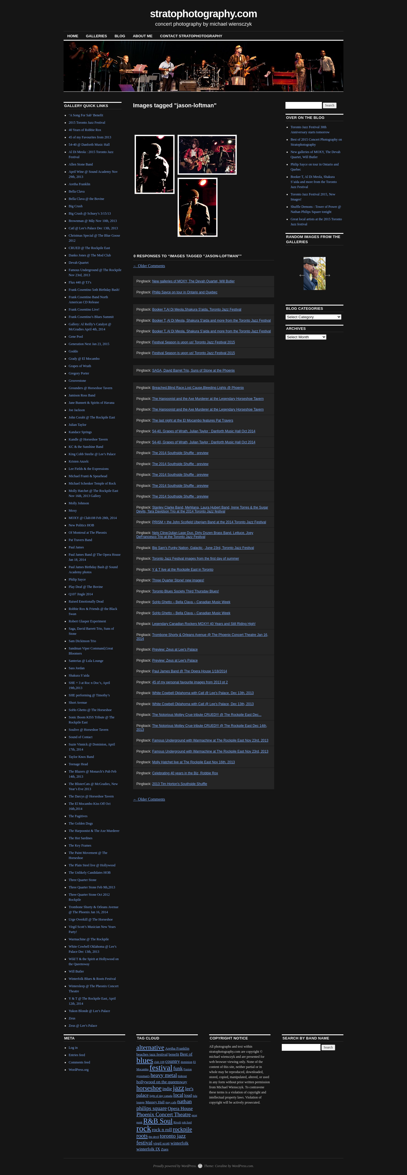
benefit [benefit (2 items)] (173, 1054)
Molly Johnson (79, 503)
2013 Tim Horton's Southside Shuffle (179, 784)
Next (326, 273)
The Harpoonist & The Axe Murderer (94, 831)
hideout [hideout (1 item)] (182, 1076)
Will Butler (76, 971)
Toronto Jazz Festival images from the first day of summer (195, 559)
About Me (142, 36)
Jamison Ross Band (82, 395)
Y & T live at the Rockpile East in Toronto (182, 570)
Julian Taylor (77, 425)
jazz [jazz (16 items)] (178, 1088)
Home (72, 36)
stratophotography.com (203, 13)
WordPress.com (242, 1166)
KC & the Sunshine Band (86, 447)
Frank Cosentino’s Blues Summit (91, 317)
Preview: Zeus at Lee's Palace (175, 649)
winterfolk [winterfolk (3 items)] (179, 1143)
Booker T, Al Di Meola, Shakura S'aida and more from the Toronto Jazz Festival (211, 320)
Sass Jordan (77, 668)
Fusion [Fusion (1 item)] (187, 1069)
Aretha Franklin (79, 184)
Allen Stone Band (81, 164)
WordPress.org (78, 1070)
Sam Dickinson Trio (82, 641)
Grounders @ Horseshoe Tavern (90, 388)
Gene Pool (76, 337)
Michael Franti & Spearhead (88, 476)
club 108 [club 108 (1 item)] (159, 1061)
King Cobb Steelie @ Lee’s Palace (92, 454)
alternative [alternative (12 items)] (150, 1047)
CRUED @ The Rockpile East (89, 248)
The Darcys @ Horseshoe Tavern (91, 796)
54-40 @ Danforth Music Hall (89, 145)
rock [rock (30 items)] (143, 1128)
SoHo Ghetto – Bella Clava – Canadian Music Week (191, 602)
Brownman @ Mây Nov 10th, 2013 (93, 221)
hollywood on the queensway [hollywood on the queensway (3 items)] (161, 1081)
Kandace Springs (80, 432)
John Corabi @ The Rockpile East (92, 417)
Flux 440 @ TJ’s (80, 282)
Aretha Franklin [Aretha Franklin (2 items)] (177, 1048)
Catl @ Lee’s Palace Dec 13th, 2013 (93, 228)
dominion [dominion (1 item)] (186, 1061)
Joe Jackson (77, 410)
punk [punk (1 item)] (139, 1122)
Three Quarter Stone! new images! (178, 580)
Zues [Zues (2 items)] (164, 1149)
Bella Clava (77, 191)
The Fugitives (78, 816)
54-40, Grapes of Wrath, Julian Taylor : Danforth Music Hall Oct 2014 (203, 431)
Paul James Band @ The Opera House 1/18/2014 (189, 671)
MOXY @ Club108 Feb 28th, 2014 (93, 518)
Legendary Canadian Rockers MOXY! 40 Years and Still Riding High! (204, 624)
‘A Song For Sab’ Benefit (86, 115)
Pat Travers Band (80, 540)
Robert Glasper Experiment (87, 621)
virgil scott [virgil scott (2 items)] (161, 1143)
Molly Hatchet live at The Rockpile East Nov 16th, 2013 (193, 762)
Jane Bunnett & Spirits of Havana (91, 403)
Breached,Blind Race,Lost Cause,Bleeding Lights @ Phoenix (198, 388)
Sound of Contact (80, 737)
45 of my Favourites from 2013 (90, 137)
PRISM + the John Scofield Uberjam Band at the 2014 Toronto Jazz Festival (209, 522)
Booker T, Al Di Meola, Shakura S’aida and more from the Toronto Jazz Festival (211, 331)
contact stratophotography (191, 36)
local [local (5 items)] (178, 1095)
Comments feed (79, 1062)
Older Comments (149, 266)
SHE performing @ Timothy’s (89, 695)
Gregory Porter (79, 373)
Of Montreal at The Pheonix (88, 533)
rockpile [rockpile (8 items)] (182, 1129)
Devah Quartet (78, 263)
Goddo (73, 351)
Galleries (96, 36)
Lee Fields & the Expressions (89, 469)
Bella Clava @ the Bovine (86, 199)
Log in (73, 1048)
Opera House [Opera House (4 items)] (180, 1108)
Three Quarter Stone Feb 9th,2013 (92, 887)
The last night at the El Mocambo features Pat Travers (192, 420)
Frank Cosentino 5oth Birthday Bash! (94, 290)
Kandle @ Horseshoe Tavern (88, 439)
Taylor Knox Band (81, 757)
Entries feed (77, 1055)
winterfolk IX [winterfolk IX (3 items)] (148, 1148)
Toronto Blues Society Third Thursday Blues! (185, 591)
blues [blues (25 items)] (144, 1060)
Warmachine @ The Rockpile (89, 939)
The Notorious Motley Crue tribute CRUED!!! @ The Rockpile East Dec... (206, 715)
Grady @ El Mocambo (84, 359)
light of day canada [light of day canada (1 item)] (161, 1095)
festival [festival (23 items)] (161, 1067)
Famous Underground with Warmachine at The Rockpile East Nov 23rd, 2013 (210, 740)
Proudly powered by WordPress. (175, 1166)
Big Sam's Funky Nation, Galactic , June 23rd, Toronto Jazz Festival (203, 548)
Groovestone (77, 381)
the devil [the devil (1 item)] (154, 1136)
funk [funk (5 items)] (178, 1068)
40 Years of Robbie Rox (85, 130)
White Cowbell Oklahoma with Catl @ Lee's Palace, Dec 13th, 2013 (203, 693)
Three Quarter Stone (82, 880)
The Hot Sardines (80, 838)
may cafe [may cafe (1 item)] (170, 1102)
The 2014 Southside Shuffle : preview (180, 453)
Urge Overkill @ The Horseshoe (91, 919)
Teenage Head (78, 764)
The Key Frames (80, 845)
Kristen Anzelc (79, 461)
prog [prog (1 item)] (194, 1115)
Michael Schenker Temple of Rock (92, 483)
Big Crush (76, 206)
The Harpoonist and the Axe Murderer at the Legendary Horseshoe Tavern (208, 399)
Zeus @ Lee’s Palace (83, 1026)
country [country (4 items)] (172, 1061)
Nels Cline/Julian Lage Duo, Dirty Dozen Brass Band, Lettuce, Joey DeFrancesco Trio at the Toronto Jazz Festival (194, 535)
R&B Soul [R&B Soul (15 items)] (158, 1121)
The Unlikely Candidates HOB (90, 873)
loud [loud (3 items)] (188, 1095)
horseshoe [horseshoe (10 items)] (148, 1088)
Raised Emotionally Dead (86, 601)
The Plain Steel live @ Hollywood (92, 865)
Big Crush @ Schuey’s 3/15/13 (90, 213)
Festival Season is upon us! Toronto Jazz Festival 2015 (193, 342)
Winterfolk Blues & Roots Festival (92, 979)
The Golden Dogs (81, 823)
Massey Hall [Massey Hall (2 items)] (155, 1102)
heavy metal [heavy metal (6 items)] (163, 1075)
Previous (300, 273)
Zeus (72, 1018)
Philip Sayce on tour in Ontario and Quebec (184, 292)
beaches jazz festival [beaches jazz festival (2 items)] (152, 1054)
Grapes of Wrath (80, 366)
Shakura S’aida (79, 675)
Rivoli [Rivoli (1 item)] (177, 1122)
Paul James (76, 547)
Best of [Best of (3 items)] (186, 1054)
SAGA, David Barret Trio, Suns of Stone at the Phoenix (193, 370)
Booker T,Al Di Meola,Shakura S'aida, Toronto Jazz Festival (196, 309)
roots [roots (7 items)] (142, 1136)
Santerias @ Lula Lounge (86, 661)
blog (119, 36)
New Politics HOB (81, 525)
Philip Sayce (77, 579)
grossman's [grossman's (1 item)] (143, 1076)
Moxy (73, 511)
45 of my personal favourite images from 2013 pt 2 (190, 682)
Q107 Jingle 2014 (81, 594)
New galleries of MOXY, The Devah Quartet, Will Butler (193, 281)
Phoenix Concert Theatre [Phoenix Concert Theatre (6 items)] (163, 1114)
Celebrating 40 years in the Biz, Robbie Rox (185, 773)
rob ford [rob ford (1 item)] (187, 1122)
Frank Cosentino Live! (84, 309)
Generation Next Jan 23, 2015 (89, 344)
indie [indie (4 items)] (167, 1088)
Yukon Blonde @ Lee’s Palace (89, 1011)
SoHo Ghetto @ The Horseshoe (90, 710)
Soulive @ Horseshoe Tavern (88, 730)
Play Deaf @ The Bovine (86, 587)
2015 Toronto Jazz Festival (87, 123)
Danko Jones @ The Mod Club (90, 255)
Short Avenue (78, 703)
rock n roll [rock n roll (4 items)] (162, 1129)
